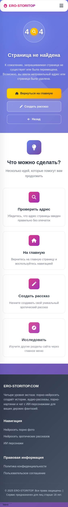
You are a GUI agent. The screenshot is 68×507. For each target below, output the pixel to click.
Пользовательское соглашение (24, 473)
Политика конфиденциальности (25, 466)
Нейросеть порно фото (19, 429)
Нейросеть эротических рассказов (27, 436)
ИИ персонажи (13, 443)
